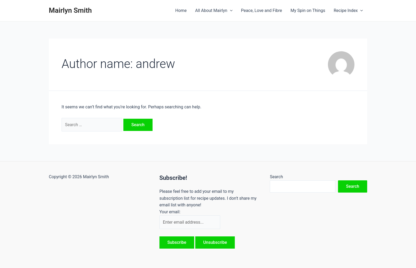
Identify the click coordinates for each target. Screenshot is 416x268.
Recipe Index (348, 10)
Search (276, 176)
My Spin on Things (308, 10)
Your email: (169, 211)
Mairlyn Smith (70, 10)
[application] (230, 10)
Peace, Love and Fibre (261, 10)
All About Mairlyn (214, 10)
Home (181, 10)
